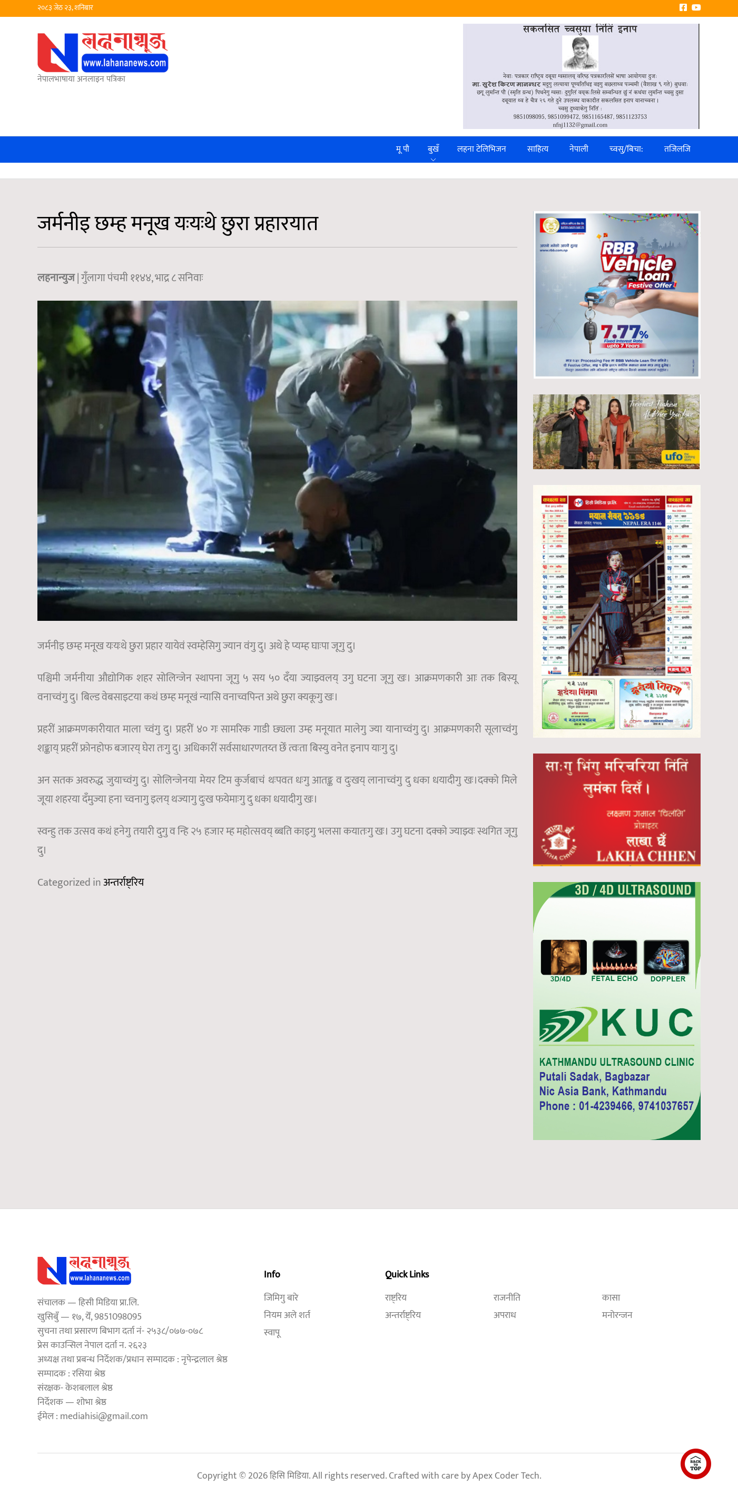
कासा (611, 1298)
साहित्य (537, 149)
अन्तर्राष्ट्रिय (123, 882)
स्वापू (272, 1333)
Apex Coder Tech (506, 1476)
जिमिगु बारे (281, 1298)
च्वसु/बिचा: (626, 149)
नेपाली (578, 149)
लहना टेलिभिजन (481, 149)
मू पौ (402, 149)
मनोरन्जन (617, 1315)
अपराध (505, 1315)
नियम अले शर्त (287, 1315)
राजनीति (507, 1298)
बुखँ (433, 149)
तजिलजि (677, 149)
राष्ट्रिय (396, 1298)
